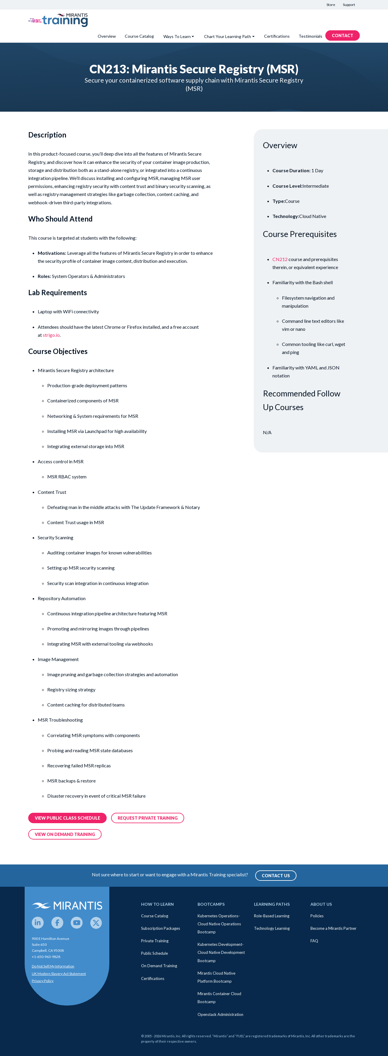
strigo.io (51, 335)
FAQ (314, 940)
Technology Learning (272, 928)
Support (349, 4)
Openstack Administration (220, 1014)
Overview (107, 36)
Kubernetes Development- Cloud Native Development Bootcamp (221, 952)
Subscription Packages (160, 928)
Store (331, 4)
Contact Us (276, 875)
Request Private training (148, 818)
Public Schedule (154, 953)
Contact (342, 35)
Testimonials (310, 36)
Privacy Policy (42, 980)
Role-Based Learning (271, 915)
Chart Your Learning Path (227, 36)
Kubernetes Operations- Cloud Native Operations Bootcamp (219, 923)
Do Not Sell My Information (53, 966)
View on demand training (65, 834)
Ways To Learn (177, 36)
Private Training (154, 940)
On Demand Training (159, 965)
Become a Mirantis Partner (333, 928)
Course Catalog (139, 36)
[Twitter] (96, 923)
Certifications (277, 36)
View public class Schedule (67, 818)
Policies (317, 915)
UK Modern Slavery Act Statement (59, 973)
